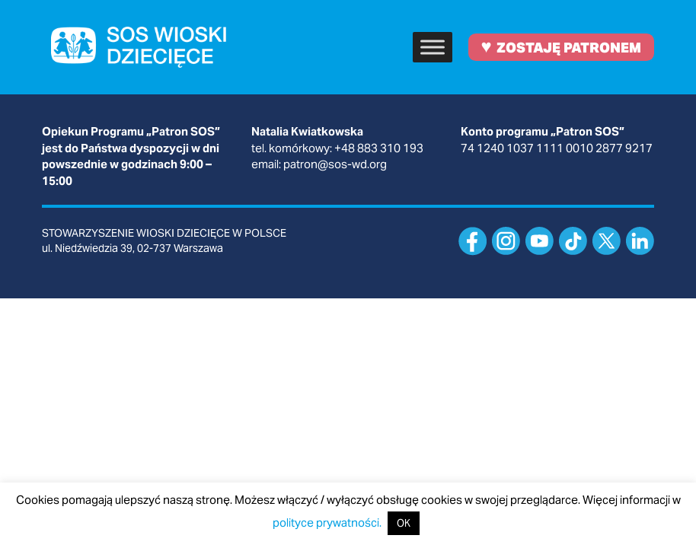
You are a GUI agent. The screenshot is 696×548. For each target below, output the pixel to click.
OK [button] (403, 523)
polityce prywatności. (327, 522)
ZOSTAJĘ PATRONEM (560, 46)
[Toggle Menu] (432, 47)
